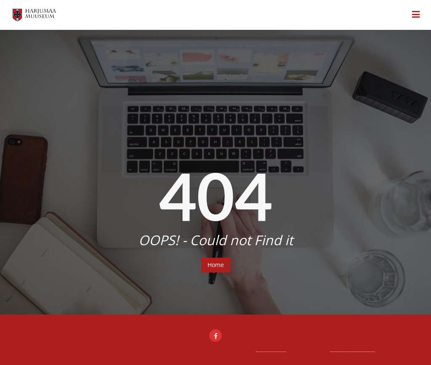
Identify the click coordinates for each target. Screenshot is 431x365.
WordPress (271, 347)
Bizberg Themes (352, 347)
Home (216, 265)
